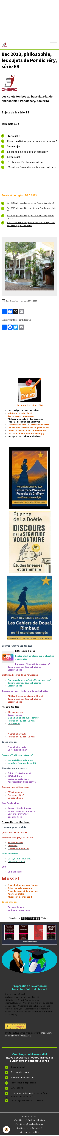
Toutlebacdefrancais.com (22, 1077)
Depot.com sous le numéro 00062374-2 (28, 1034)
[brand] (5, 44)
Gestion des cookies (29, 1132)
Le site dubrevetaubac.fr (22, 1093)
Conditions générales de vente (29, 1124)
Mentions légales (29, 1116)
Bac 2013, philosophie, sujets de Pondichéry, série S (30, 203)
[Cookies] (6, 1129)
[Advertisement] (29, 352)
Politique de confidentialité (29, 1128)
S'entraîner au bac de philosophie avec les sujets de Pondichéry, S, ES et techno (31, 224)
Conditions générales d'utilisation (29, 1120)
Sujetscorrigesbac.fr (20, 1072)
